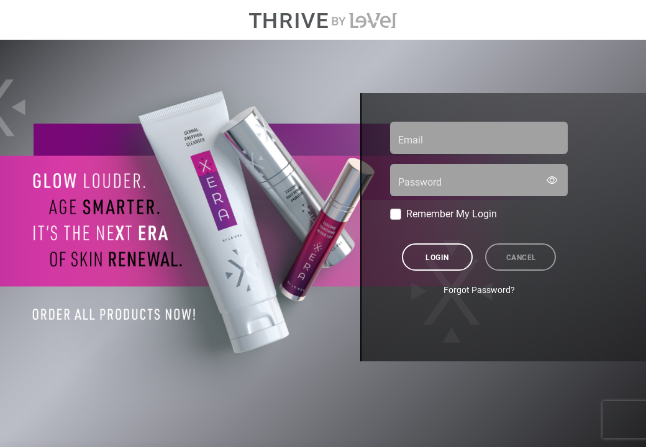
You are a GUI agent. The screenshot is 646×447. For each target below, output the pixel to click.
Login (436, 257)
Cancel (521, 257)
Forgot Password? (479, 290)
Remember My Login (451, 213)
